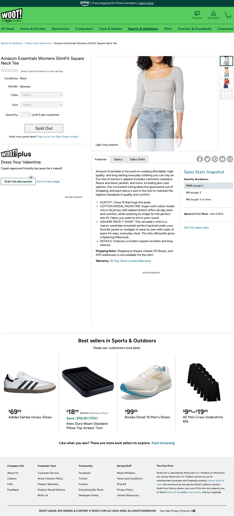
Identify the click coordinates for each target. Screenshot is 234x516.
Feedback (13, 489)
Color (14, 95)
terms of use (173, 492)
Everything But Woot (91, 489)
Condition (11, 78)
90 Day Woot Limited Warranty (130, 261)
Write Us (43, 495)
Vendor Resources (128, 495)
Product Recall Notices (51, 489)
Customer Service (48, 472)
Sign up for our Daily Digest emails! (58, 136)
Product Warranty (48, 484)
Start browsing (163, 443)
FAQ (9, 484)
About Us (12, 472)
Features (101, 159)
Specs (118, 159)
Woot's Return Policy (50, 478)
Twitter (83, 478)
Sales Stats (137, 159)
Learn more (146, 3)
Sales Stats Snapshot (204, 172)
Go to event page (48, 181)
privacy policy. (194, 492)
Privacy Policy (125, 489)
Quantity (12, 115)
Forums (197, 15)
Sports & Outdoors (12, 43)
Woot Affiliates (126, 472)
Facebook (84, 472)
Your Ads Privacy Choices (175, 510)
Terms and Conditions (130, 478)
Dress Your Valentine (38, 43)
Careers (12, 478)
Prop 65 (121, 484)
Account (213, 15)
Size (15, 105)
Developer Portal (88, 495)
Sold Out (44, 128)
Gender (13, 86)
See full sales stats (196, 227)
